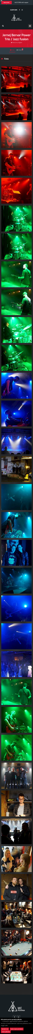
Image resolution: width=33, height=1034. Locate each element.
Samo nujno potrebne (17, 1029)
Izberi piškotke (6, 1032)
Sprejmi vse (5, 1029)
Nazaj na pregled (16, 42)
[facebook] (19, 10)
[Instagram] (22, 10)
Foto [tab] (12, 50)
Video (20, 50)
